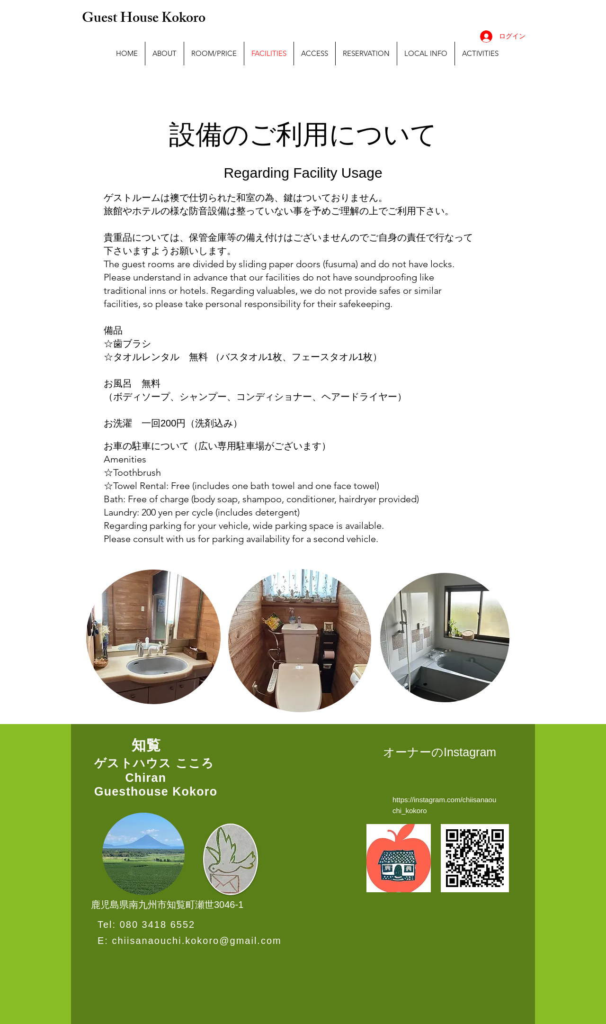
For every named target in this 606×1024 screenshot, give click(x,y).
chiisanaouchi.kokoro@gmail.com (196, 940)
